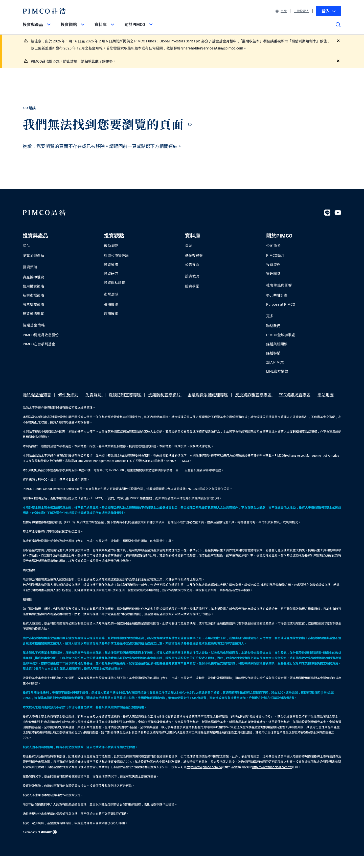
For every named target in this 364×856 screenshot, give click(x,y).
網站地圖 (325, 395)
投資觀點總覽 (114, 283)
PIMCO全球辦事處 (280, 335)
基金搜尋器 (194, 255)
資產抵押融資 (33, 277)
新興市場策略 (33, 295)
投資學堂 (192, 286)
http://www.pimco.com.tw (204, 767)
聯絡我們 (273, 326)
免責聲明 (94, 395)
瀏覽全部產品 (33, 255)
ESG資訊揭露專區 (294, 395)
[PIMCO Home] (44, 11)
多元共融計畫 (276, 295)
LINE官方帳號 (277, 371)
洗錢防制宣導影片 (164, 395)
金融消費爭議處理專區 (208, 395)
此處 (95, 61)
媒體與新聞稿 (276, 344)
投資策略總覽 (33, 314)
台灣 (281, 11)
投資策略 (111, 265)
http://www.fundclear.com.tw (272, 767)
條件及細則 (68, 395)
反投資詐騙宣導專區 (253, 395)
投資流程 (273, 265)
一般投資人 (301, 11)
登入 (329, 11)
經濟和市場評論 (116, 255)
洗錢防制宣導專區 (125, 395)
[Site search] (338, 28)
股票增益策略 (33, 304)
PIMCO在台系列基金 (39, 344)
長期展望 (111, 304)
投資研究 (111, 274)
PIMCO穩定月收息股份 (41, 335)
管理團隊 (273, 274)
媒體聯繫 (273, 353)
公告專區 (192, 265)
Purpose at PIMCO (280, 304)
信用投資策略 (33, 286)
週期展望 (111, 314)
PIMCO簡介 (275, 255)
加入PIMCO (275, 362)
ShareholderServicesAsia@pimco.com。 (214, 48)
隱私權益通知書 (37, 395)
